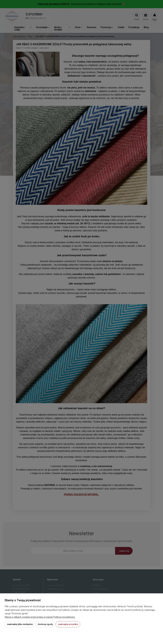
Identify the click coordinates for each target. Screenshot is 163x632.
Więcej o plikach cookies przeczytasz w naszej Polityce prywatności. (40, 617)
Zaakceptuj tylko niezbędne (20, 624)
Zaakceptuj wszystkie (68, 624)
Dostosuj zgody (45, 624)
